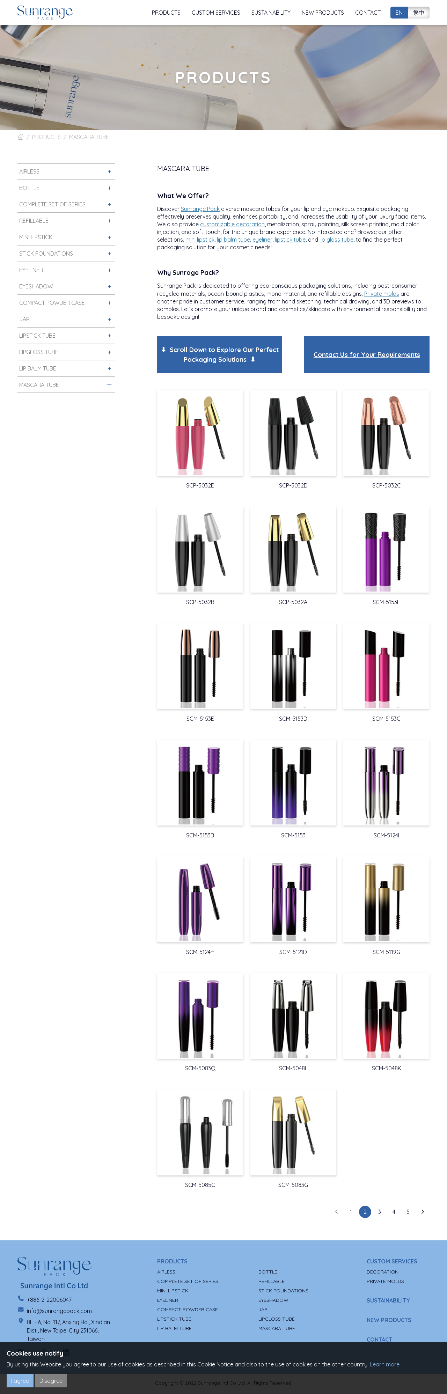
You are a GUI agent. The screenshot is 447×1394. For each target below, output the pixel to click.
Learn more (385, 1364)
